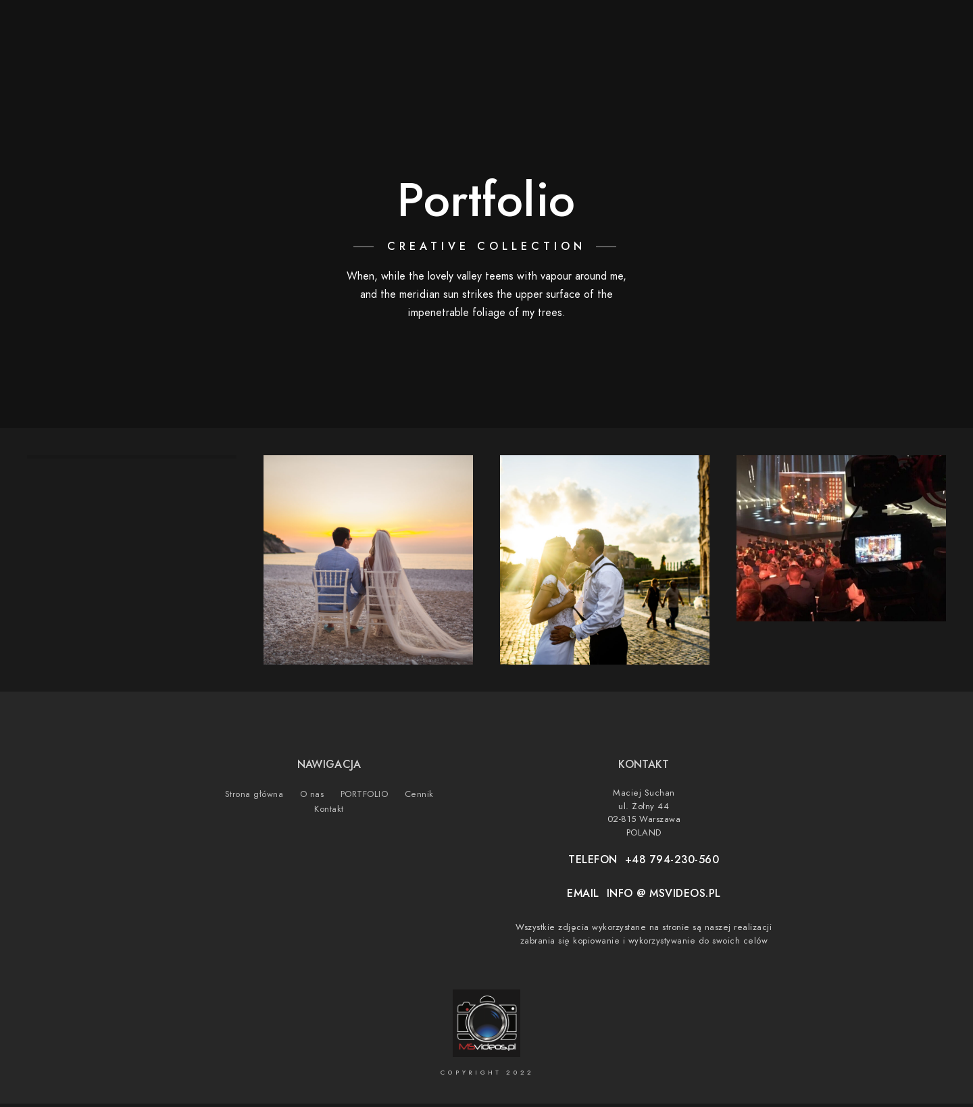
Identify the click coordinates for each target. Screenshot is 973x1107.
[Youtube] (849, 27)
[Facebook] (825, 27)
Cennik (841, 55)
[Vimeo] (897, 27)
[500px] (921, 27)
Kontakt (905, 55)
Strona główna (631, 55)
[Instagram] (873, 27)
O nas (711, 55)
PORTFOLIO (775, 55)
